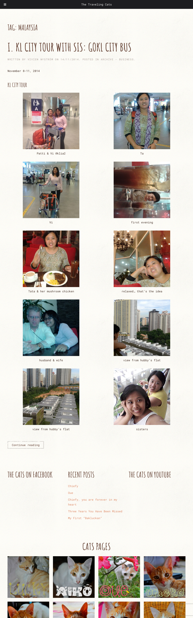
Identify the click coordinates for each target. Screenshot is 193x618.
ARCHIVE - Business (117, 59)
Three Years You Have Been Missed (95, 511)
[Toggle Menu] (5, 4)
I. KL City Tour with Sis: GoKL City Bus (69, 47)
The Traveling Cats (96, 4)
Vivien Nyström (40, 59)
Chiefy (73, 486)
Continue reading (26, 445)
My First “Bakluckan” (85, 518)
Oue (70, 493)
